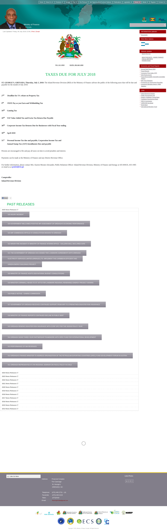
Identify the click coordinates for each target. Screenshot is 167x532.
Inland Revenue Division (148, 93)
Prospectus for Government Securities (152, 82)
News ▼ (137, 2)
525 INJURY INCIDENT (16, 214)
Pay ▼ (75, 2)
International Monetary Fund (149, 106)
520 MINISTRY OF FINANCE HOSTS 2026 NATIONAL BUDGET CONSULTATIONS (36, 273)
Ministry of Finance (31, 25)
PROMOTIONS (146, 61)
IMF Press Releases (147, 80)
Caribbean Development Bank (149, 99)
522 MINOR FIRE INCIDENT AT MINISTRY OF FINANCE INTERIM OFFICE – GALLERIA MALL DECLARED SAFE (46, 244)
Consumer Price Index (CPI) (149, 73)
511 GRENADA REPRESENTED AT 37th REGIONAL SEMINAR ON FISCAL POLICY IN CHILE (40, 365)
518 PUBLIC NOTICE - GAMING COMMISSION (24, 293)
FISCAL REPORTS (147, 59)
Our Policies (83, 2)
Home (41, 2)
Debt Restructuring (146, 75)
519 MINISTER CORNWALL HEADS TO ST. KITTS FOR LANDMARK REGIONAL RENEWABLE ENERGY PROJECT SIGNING (50, 283)
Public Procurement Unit (148, 95)
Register (153, 2)
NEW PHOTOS (146, 54)
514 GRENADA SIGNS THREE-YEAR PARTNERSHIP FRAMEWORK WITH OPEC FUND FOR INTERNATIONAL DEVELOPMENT (52, 337)
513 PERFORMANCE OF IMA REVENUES (22, 346)
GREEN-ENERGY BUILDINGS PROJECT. (22, 264)
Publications (117, 2)
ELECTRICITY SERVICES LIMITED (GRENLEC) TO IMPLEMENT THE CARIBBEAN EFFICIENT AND (42, 258)
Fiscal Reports (145, 71)
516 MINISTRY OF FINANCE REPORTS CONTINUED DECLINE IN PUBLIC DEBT (36, 315)
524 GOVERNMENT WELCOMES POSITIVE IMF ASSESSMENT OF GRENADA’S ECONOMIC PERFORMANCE (46, 224)
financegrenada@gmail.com (60, 500)
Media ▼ (145, 2)
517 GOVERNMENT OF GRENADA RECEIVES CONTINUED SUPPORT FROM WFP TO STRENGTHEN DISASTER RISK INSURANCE (54, 304)
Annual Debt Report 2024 (148, 69)
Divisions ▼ (59, 2)
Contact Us (161, 2)
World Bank (144, 105)
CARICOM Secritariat (147, 103)
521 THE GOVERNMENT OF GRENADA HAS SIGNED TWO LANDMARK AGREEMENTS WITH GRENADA (44, 253)
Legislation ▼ (128, 2)
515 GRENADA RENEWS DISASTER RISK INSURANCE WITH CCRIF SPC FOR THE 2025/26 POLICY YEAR (45, 326)
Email (38, 31)
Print (33, 31)
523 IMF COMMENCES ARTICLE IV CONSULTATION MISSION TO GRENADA (34, 233)
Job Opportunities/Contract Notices (100, 2)
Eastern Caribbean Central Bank (150, 97)
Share (4, 198)
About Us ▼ (49, 2)
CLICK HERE (150, 447)
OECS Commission (146, 101)
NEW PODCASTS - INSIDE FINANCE (153, 58)
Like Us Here (14, 476)
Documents (144, 35)
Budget (68, 2)
